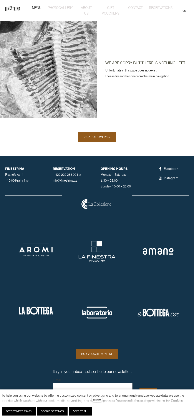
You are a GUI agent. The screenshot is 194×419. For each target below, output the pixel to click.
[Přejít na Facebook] (168, 169)
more (97, 399)
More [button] (167, 8)
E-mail (58, 380)
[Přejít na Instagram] (168, 178)
